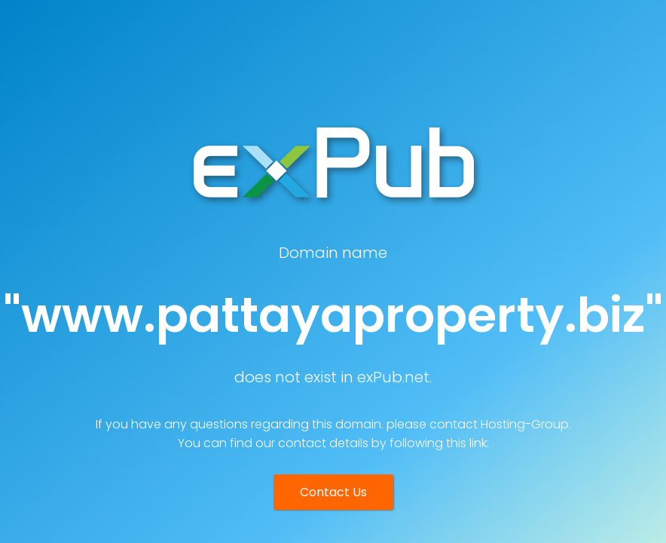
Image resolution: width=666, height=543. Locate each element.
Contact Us (333, 492)
